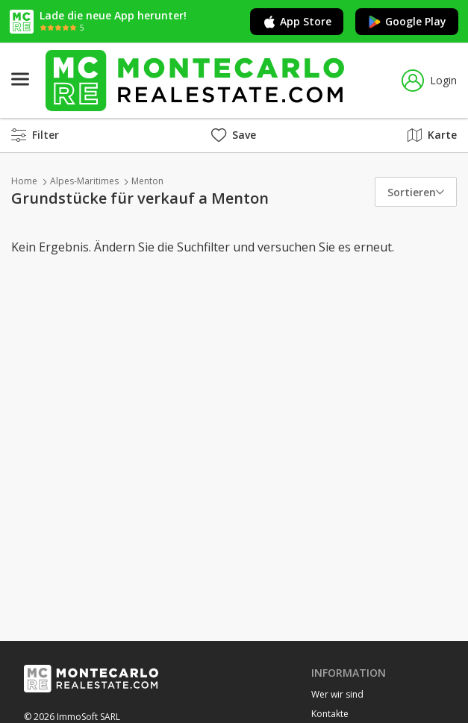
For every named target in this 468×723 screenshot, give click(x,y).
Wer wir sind (337, 694)
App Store (296, 21)
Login (429, 80)
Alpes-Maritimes (84, 181)
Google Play (406, 21)
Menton (147, 181)
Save (233, 135)
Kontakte (330, 713)
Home (24, 181)
